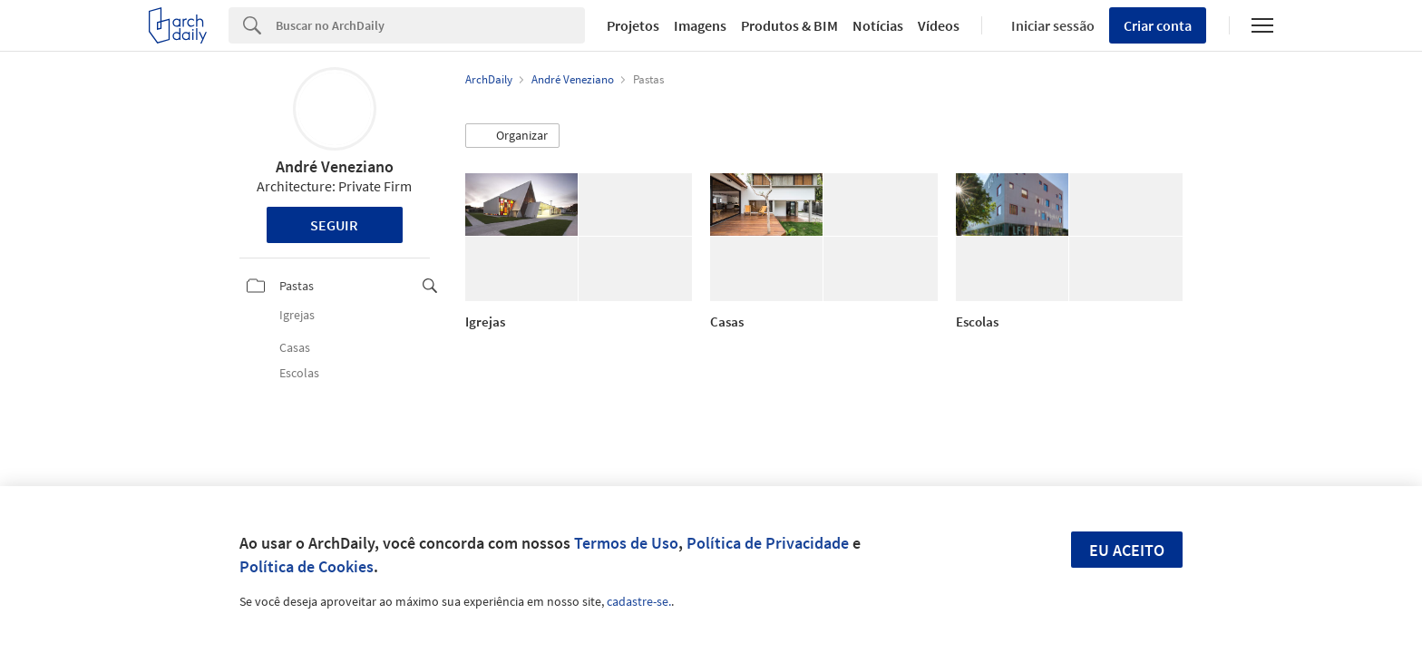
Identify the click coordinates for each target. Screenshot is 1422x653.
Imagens (700, 25)
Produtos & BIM (789, 25)
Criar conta (1158, 25)
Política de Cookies (306, 566)
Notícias (877, 25)
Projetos (633, 25)
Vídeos (938, 25)
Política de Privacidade (768, 542)
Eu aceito (1126, 550)
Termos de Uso (626, 542)
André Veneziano (335, 166)
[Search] (430, 25)
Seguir (334, 225)
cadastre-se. (639, 601)
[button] (512, 136)
